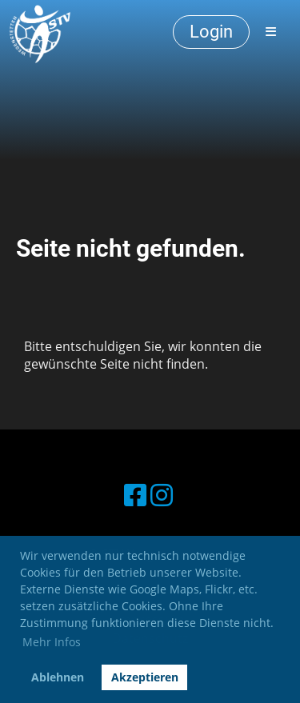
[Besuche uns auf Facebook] (135, 494)
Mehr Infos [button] (51, 641)
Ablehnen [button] (57, 677)
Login (211, 32)
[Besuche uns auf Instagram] (161, 494)
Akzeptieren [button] (144, 677)
